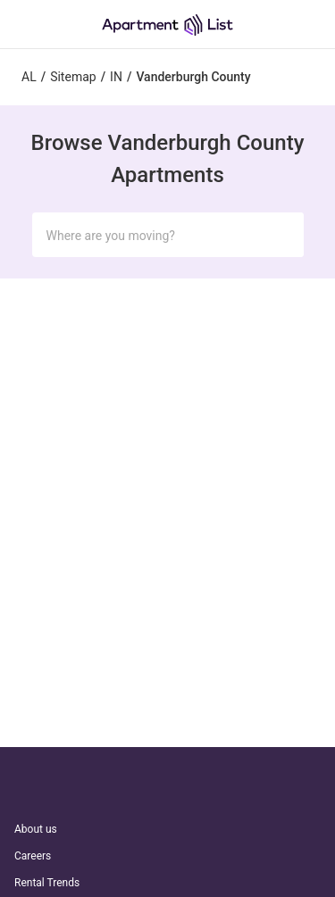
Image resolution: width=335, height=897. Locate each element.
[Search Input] (153, 235)
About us (35, 829)
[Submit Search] (282, 234)
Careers (32, 856)
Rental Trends (47, 882)
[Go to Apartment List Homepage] (167, 24)
